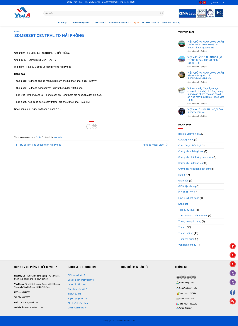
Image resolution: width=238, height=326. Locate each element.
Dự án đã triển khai (76, 284)
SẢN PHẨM (100, 22)
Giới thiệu (63, 22)
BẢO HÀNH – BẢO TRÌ (150, 23)
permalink (58, 137)
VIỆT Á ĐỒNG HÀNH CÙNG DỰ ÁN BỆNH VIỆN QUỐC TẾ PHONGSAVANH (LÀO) (205, 75)
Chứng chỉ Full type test (191, 163)
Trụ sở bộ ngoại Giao (155, 144)
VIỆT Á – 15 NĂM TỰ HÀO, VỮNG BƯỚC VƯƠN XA (205, 111)
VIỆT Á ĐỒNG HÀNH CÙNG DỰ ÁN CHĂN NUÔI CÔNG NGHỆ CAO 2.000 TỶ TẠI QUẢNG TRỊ (205, 44)
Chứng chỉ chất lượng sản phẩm (195, 157)
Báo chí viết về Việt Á (189, 133)
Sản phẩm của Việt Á (77, 289)
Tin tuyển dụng (186, 239)
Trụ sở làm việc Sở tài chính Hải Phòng (37, 144)
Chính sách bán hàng (78, 303)
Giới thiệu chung (187, 186)
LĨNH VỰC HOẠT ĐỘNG (82, 22)
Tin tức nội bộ (185, 233)
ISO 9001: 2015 (186, 192)
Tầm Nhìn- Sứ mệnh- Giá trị (192, 215)
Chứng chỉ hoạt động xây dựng (195, 168)
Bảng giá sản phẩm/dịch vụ (81, 280)
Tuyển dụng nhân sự (77, 298)
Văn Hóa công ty (187, 244)
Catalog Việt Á (186, 139)
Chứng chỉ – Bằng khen (191, 151)
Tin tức (182, 227)
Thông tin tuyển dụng (189, 221)
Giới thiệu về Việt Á (76, 275)
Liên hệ (176, 23)
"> (232, 264)
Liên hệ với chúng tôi (77, 307)
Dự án (17, 31)
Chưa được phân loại (189, 145)
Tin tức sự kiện (75, 294)
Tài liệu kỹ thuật (186, 209)
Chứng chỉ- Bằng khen (120, 22)
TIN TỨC (166, 22)
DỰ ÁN (136, 23)
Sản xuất (183, 204)
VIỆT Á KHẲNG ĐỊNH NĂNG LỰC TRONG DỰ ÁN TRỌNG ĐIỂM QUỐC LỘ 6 (204, 60)
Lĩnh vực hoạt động (188, 198)
